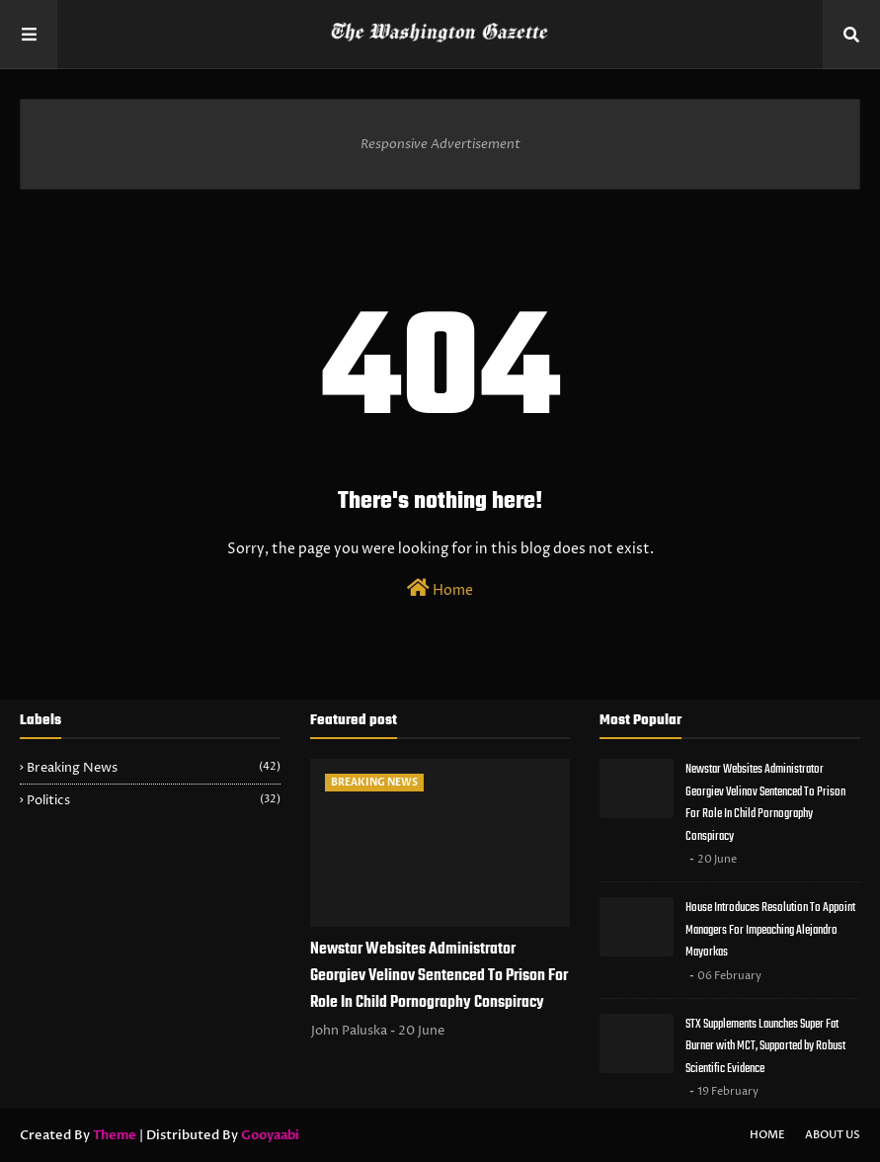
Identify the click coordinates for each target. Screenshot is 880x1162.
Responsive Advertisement (440, 144)
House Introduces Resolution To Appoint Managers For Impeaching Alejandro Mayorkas (770, 929)
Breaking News (153, 768)
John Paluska (349, 1030)
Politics (153, 800)
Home (440, 589)
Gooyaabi (270, 1135)
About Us (832, 1134)
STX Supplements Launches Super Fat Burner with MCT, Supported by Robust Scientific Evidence (765, 1046)
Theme (114, 1135)
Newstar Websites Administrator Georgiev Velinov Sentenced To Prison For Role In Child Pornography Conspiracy (439, 976)
